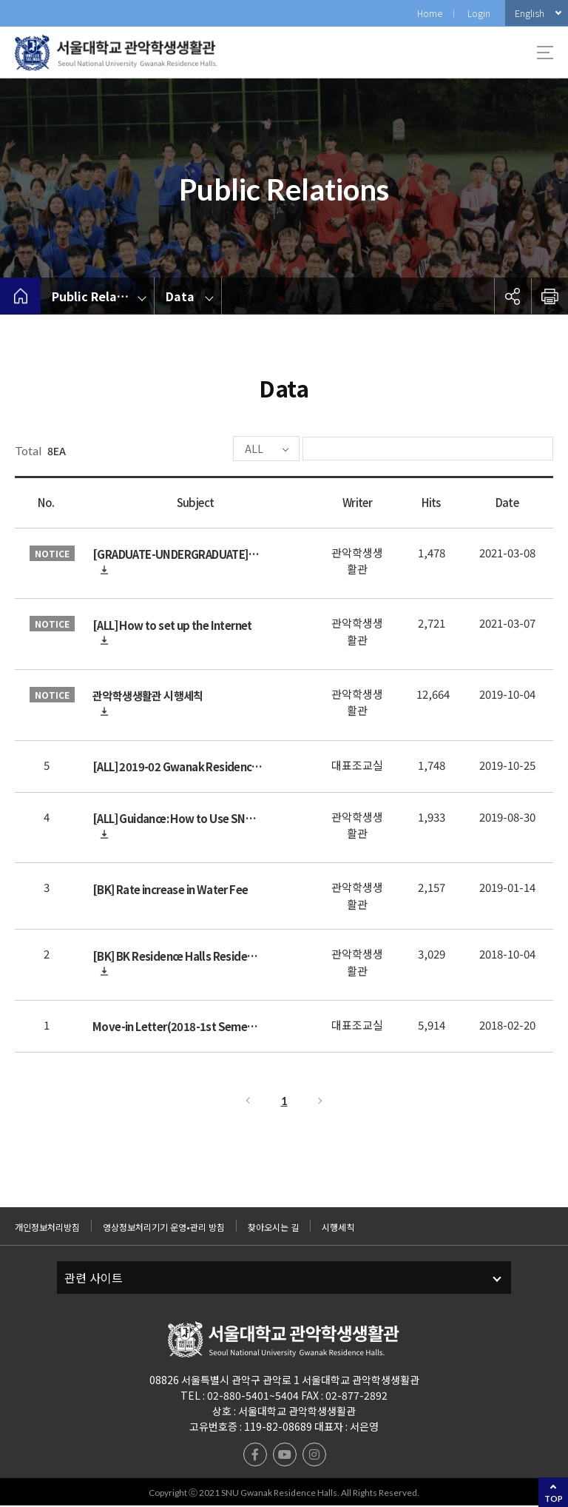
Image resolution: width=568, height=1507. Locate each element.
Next (321, 1102)
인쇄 (549, 296)
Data (180, 296)
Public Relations (99, 296)
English (529, 13)
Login (478, 13)
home (20, 296)
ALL (209, 449)
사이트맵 (545, 52)
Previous (247, 1102)
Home (429, 13)
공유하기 (512, 296)
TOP (553, 1498)
